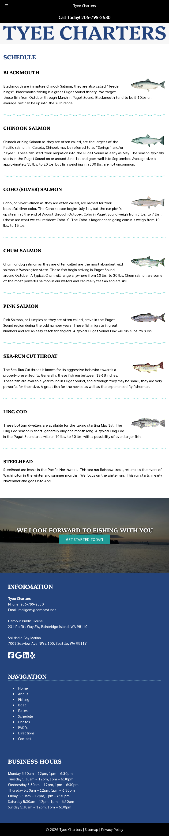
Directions (26, 732)
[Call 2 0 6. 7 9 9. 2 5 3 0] (95, 17)
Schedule (25, 716)
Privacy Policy (112, 829)
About (23, 693)
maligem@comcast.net (37, 609)
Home (23, 688)
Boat (22, 704)
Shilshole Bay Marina (24, 637)
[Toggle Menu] (6, 6)
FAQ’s (23, 727)
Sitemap (91, 829)
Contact (24, 738)
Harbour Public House (25, 620)
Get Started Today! (84, 539)
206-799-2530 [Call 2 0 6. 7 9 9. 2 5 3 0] (32, 604)
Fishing (23, 699)
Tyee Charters (84, 5)
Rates (23, 710)
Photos (24, 721)
